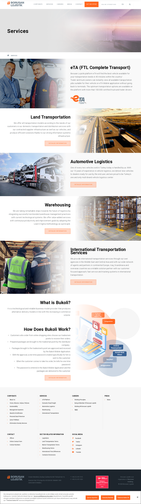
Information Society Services (18, 431)
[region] (70, 497)
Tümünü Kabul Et (123, 497)
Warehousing (46, 417)
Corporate (47, 4)
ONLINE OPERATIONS (108, 4)
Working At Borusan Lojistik (83, 414)
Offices (12, 445)
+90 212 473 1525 (77, 487)
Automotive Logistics (48, 414)
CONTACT (11, 442)
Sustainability (14, 414)
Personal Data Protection (17, 424)
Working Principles (80, 407)
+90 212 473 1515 (77, 484)
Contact (82, 4)
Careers (65, 4)
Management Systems (16, 417)
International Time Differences (51, 459)
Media (74, 4)
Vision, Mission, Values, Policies (19, 410)
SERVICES (57, 4)
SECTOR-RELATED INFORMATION (52, 442)
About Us (12, 407)
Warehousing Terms (48, 456)
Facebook (78, 446)
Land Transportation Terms (50, 449)
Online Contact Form (16, 449)
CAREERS (75, 403)
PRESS (107, 403)
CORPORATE (11, 403)
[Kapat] (137, 497)
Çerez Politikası (14, 427)
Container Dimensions (49, 462)
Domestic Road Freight (49, 410)
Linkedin (78, 456)
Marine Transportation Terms (50, 452)
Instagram (79, 453)
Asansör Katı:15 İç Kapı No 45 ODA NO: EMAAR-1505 (45, 488)
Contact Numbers (15, 452)
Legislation (45, 445)
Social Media (77, 442)
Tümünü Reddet (107, 497)
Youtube (78, 460)
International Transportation (50, 420)
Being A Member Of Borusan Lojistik (85, 410)
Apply (76, 417)
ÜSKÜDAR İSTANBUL (35, 490)
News (108, 407)
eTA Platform (46, 407)
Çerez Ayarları (92, 497)
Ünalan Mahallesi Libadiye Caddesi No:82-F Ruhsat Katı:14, (46, 484)
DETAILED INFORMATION (57, 144)
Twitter (78, 449)
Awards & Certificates (16, 420)
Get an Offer (92, 4)
